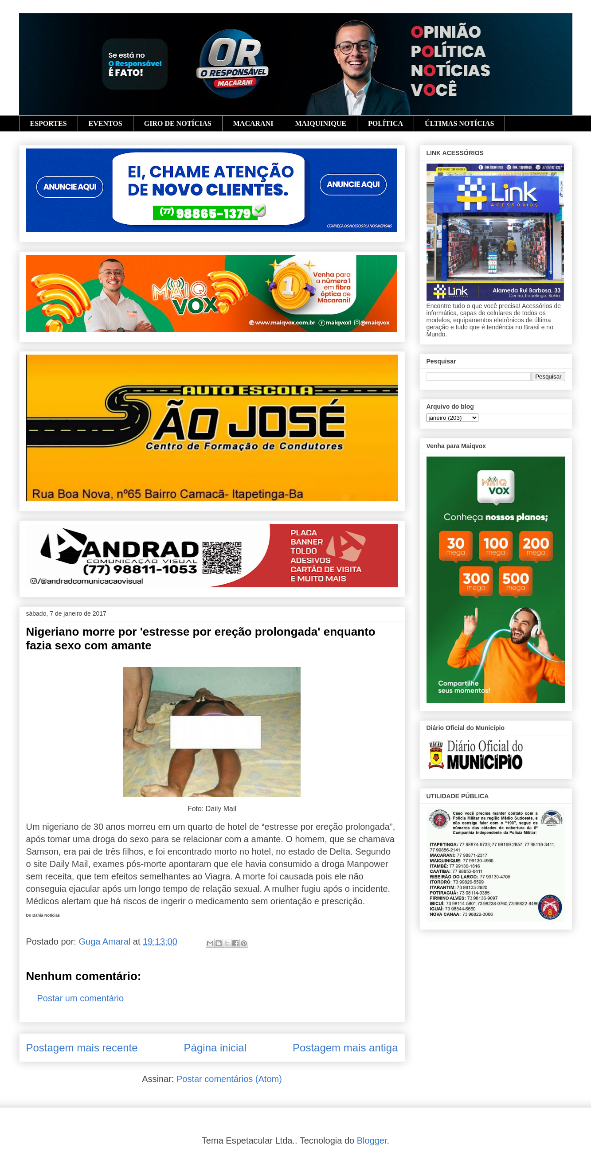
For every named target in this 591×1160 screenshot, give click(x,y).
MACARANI (253, 123)
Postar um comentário (80, 998)
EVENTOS (105, 123)
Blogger (372, 1140)
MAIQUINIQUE (320, 123)
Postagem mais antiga (345, 1048)
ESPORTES (48, 123)
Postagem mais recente (82, 1048)
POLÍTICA (385, 123)
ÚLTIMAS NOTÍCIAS (459, 123)
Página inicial (215, 1048)
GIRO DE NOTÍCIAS (177, 123)
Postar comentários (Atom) (229, 1079)
